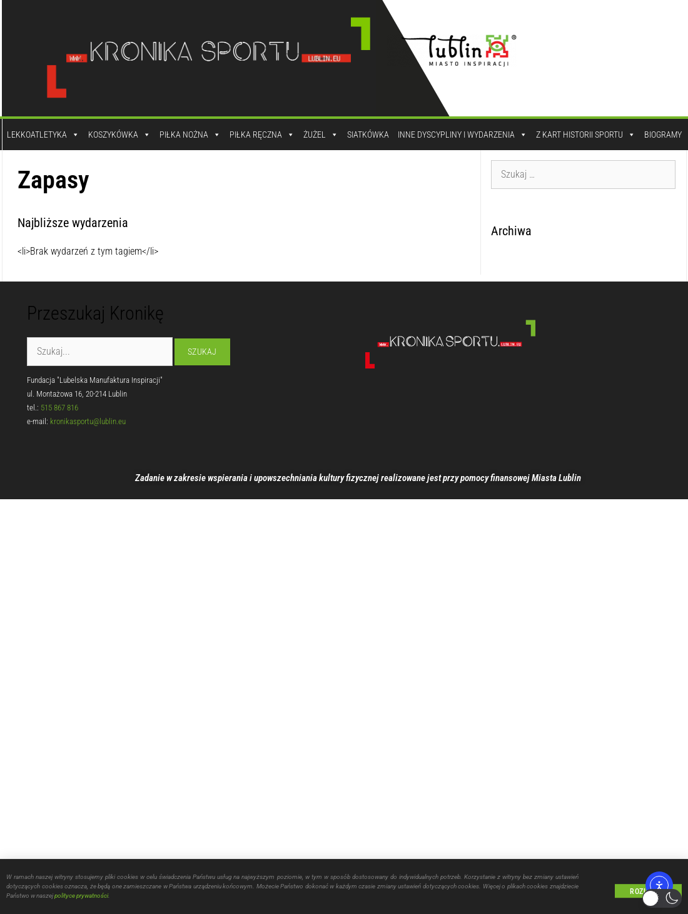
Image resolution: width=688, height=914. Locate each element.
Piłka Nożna (190, 134)
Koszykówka (119, 134)
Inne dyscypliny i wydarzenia (462, 134)
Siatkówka (368, 134)
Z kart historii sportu (585, 134)
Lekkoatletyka (43, 134)
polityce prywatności (81, 899)
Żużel (320, 134)
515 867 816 (59, 407)
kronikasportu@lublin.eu (88, 421)
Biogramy (663, 134)
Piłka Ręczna (262, 134)
